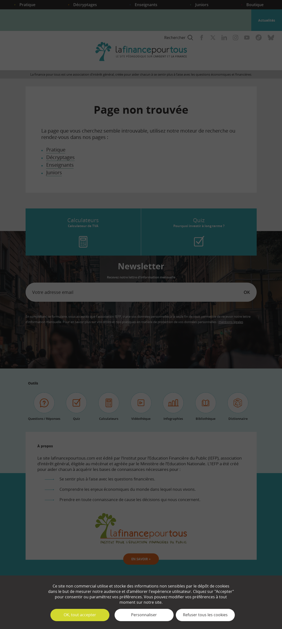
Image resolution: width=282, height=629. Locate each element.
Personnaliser (144, 614)
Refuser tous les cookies (205, 614)
